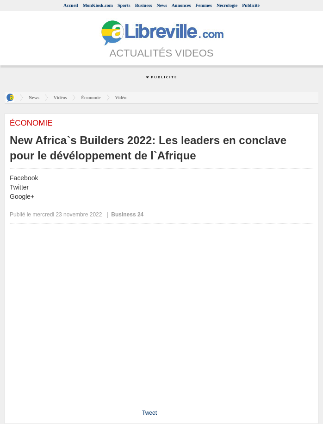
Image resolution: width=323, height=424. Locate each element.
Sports (124, 5)
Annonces (181, 5)
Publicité (251, 5)
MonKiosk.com (98, 5)
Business (143, 5)
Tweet (149, 413)
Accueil (70, 5)
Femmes (203, 5)
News (161, 5)
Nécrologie (227, 5)
